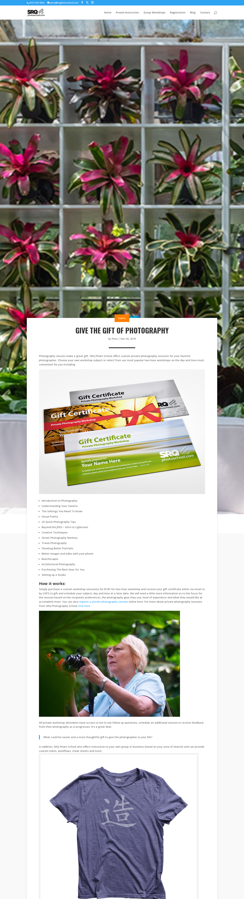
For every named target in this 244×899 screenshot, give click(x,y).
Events (122, 318)
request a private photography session (103, 601)
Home (107, 12)
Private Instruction (127, 12)
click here (84, 606)
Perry (115, 338)
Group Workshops (154, 12)
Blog (193, 12)
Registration (177, 12)
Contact (205, 12)
